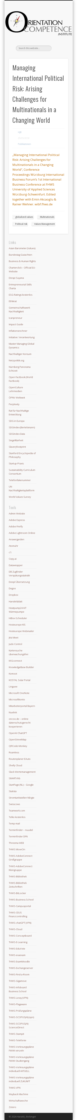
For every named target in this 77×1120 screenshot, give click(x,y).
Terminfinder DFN (18, 836)
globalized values (24, 216)
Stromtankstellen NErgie (21, 797)
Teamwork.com (17, 810)
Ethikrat (13, 301)
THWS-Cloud (15, 929)
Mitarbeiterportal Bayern (22, 706)
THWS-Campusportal (20, 906)
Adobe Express (17, 520)
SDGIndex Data (17, 433)
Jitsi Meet (13, 637)
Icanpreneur (15, 317)
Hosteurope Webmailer (21, 631)
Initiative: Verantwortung (21, 337)
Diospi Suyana (16, 277)
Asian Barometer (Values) (22, 248)
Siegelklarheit (16, 440)
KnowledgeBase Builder (21, 667)
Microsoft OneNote (19, 693)
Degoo (12, 588)
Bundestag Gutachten (20, 254)
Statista (13, 791)
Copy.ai (13, 558)
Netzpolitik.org (16, 360)
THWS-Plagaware (18, 1004)
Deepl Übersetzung (19, 582)
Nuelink (13, 712)
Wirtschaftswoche (18, 1100)
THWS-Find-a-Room (19, 974)
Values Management (44, 223)
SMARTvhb (14, 778)
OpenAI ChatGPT (18, 733)
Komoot (13, 673)
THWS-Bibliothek (18, 876)
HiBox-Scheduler (18, 618)
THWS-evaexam (17, 955)
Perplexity (14, 404)
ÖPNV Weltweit (17, 397)
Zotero (12, 1107)
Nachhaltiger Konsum (20, 354)
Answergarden (16, 539)
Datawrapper (16, 565)
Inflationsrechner (18, 330)
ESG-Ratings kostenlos (20, 294)
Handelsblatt (15, 601)
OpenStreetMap (17, 739)
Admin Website (17, 513)
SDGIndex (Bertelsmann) (22, 427)
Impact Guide (16, 324)
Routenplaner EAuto (20, 758)
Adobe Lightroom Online (22, 533)
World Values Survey (20, 496)
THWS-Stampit (16, 1033)
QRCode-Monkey (18, 746)
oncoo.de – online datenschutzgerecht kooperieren (20, 722)
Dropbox (13, 594)
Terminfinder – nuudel (21, 830)
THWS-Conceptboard (20, 935)
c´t (10, 552)
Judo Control (15, 644)
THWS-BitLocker (17, 893)
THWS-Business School (21, 899)
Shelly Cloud (15, 765)
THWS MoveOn (17, 849)
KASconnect (15, 660)
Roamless (14, 752)
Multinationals (47, 216)
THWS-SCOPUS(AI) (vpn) (21, 1017)
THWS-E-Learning (18, 942)
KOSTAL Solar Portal (19, 680)
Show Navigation (59, 32)
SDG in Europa (16, 421)
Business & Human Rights (22, 261)
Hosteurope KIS (17, 624)
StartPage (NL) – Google (21, 784)
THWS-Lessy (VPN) (18, 997)
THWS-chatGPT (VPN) (20, 922)
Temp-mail (14, 823)
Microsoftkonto (17, 699)
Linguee (13, 686)
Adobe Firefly (16, 526)
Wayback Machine (18, 1094)
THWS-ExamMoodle (19, 961)
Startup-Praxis (16, 463)
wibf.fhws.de (44, 204)
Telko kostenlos (17, 817)
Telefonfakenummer (20, 480)
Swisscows (14, 804)
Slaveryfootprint (17, 446)
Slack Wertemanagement (22, 771)
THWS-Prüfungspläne (20, 1010)
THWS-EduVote (17, 948)
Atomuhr (13, 545)
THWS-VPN (14, 1087)
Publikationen (24, 144)
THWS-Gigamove (18, 981)
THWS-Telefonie (17, 1040)
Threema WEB (16, 842)
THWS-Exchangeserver (21, 968)
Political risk (21, 223)
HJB (19, 132)
